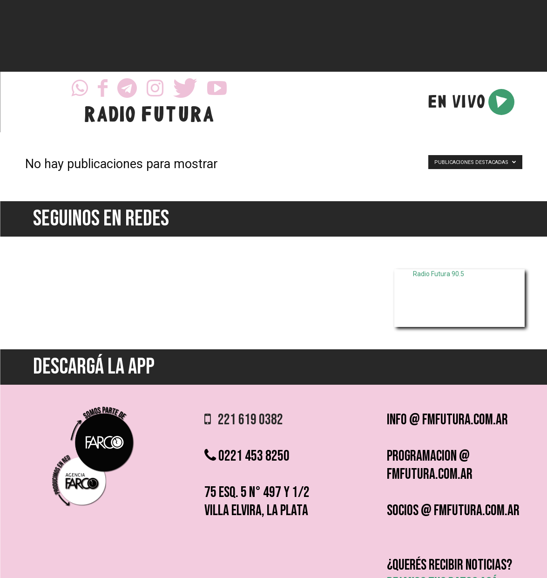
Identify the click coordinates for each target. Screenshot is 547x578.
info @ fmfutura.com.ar (447, 420)
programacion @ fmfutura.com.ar (430, 465)
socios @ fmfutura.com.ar (453, 511)
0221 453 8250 (247, 456)
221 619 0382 (243, 420)
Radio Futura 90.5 (438, 274)
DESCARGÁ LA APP (94, 367)
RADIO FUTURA (148, 116)
